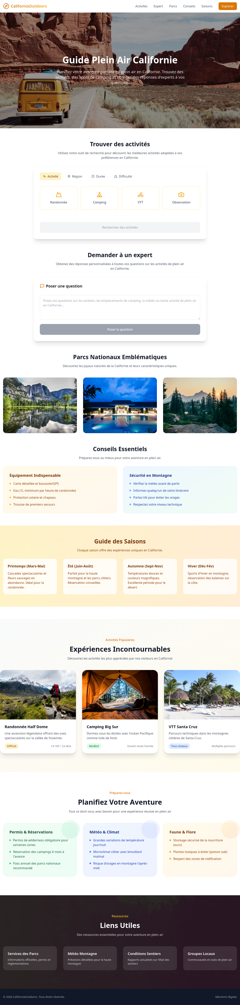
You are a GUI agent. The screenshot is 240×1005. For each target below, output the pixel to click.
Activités (141, 6)
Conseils (189, 6)
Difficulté (123, 176)
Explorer (228, 6)
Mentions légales (226, 997)
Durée (98, 176)
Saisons (206, 6)
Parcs (173, 6)
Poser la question (120, 329)
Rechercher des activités (120, 227)
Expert (158, 6)
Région (74, 176)
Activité (50, 176)
